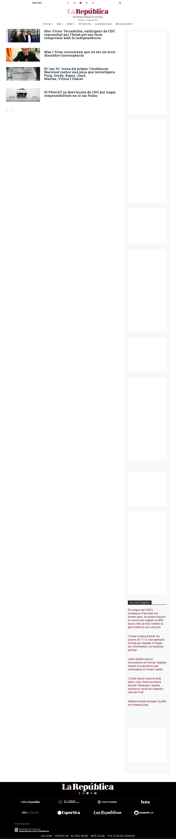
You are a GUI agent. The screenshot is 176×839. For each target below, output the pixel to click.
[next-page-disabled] (12, 110)
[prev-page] (7, 110)
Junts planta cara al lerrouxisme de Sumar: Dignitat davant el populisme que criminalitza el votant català (147, 664)
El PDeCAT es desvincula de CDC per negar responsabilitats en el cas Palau (79, 93)
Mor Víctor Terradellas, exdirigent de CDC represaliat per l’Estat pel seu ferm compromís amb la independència (79, 34)
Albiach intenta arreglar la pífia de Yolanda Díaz (147, 703)
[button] (120, 3)
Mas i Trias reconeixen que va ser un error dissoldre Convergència (79, 54)
